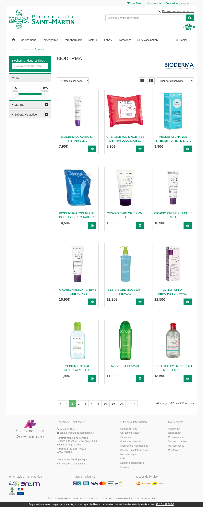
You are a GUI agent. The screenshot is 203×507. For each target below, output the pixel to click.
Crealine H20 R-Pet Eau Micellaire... (173, 368)
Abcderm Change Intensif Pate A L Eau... (173, 138)
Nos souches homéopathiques (73, 459)
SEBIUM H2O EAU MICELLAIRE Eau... (77, 368)
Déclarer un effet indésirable (135, 450)
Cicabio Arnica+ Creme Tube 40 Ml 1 (77, 291)
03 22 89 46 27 (66, 428)
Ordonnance (126, 437)
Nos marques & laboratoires (71, 463)
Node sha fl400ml (125, 366)
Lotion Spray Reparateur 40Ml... (173, 291)
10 (105, 403)
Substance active (25, 114)
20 (121, 403)
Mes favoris (174, 450)
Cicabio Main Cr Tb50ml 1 (125, 215)
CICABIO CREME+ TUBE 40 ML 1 (173, 215)
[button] (13, 40)
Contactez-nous (128, 428)
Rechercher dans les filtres (28, 60)
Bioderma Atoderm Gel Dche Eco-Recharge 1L (77, 215)
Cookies (124, 467)
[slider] (15, 94)
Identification (174, 432)
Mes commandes (177, 437)
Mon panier (174, 428)
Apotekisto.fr (145, 498)
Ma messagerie (176, 445)
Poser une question (130, 441)
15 (113, 403)
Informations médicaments (134, 445)
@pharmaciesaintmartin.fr (76, 432)
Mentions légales (129, 454)
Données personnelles (132, 462)
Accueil (15, 49)
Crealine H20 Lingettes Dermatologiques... (125, 138)
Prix (16, 78)
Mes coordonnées (177, 441)
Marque (19, 104)
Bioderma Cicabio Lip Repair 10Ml (78, 138)
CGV (122, 458)
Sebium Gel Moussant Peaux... (125, 291)
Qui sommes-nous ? (130, 432)
